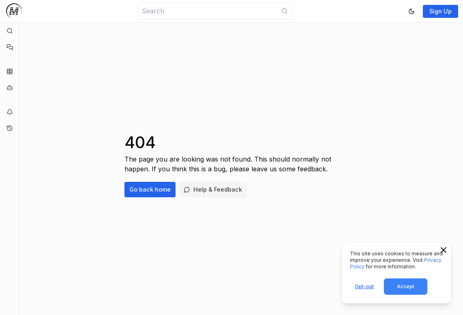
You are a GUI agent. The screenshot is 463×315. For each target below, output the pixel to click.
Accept (405, 286)
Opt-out (364, 286)
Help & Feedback (213, 189)
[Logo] (14, 11)
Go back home (150, 189)
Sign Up (440, 11)
